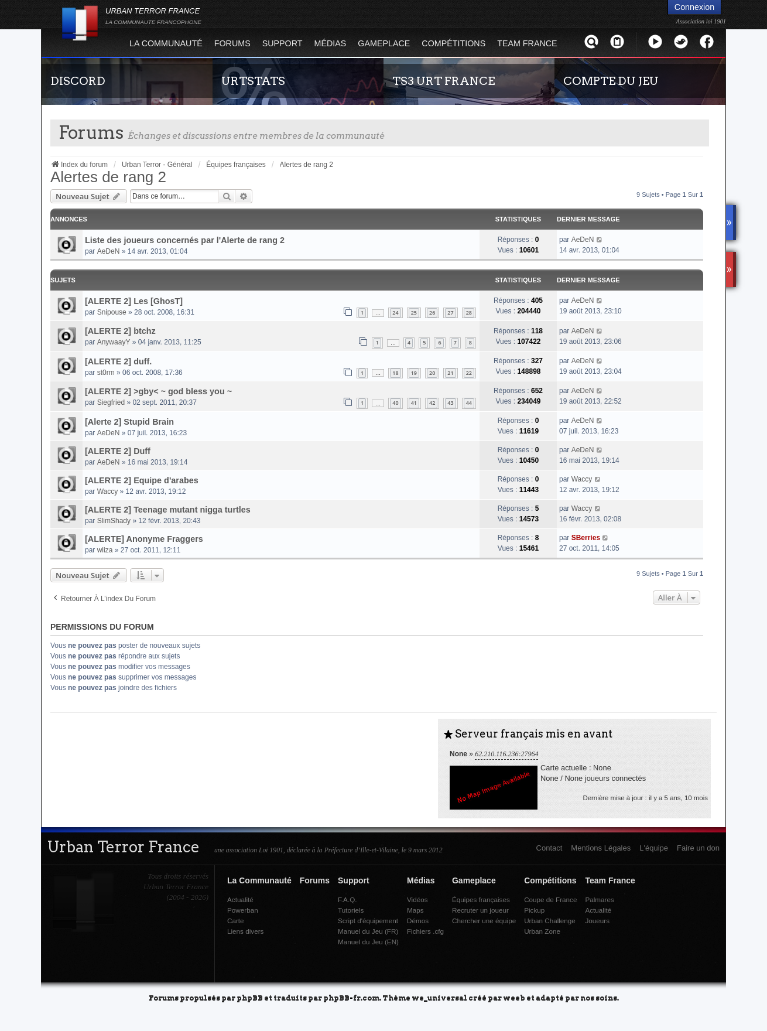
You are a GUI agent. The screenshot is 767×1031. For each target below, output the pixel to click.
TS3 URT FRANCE (443, 81)
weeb (514, 997)
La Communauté (166, 43)
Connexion (694, 7)
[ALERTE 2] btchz (120, 331)
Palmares (599, 899)
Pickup (534, 910)
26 (432, 312)
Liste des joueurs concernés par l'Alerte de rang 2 (185, 240)
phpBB (250, 997)
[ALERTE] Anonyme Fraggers (144, 539)
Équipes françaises (481, 899)
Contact (549, 848)
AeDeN (108, 251)
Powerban (242, 910)
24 (395, 312)
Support (282, 43)
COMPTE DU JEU (611, 81)
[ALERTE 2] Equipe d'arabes (141, 480)
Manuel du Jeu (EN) (368, 941)
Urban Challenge (550, 920)
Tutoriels (351, 910)
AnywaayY (114, 342)
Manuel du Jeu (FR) (368, 931)
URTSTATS (253, 81)
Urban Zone (542, 931)
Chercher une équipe (484, 920)
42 (432, 403)
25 (414, 312)
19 (414, 373)
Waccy (107, 491)
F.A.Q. (347, 899)
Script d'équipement (368, 920)
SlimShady (114, 521)
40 (395, 403)
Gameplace (384, 43)
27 (450, 312)
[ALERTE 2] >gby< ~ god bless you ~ (158, 391)
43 (450, 403)
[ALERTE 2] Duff (117, 451)
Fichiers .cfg (425, 931)
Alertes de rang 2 (108, 177)
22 (469, 373)
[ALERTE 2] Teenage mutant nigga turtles (168, 509)
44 (469, 403)
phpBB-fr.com (351, 997)
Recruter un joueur (480, 910)
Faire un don (698, 848)
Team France (527, 43)
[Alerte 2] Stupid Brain (129, 421)
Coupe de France (550, 899)
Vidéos (417, 899)
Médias (330, 43)
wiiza (105, 550)
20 (432, 373)
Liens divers (245, 931)
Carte (235, 920)
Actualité (240, 899)
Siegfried (111, 402)
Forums (232, 43)
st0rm (106, 372)
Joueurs (597, 920)
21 (450, 373)
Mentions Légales (601, 848)
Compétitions (453, 43)
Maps (415, 910)
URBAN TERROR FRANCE (153, 15)
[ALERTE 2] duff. (118, 361)
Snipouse (111, 312)
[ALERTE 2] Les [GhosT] (134, 301)
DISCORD (77, 81)
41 (414, 403)
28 (469, 312)
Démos (418, 920)
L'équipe (653, 848)
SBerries (585, 538)
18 (395, 373)
